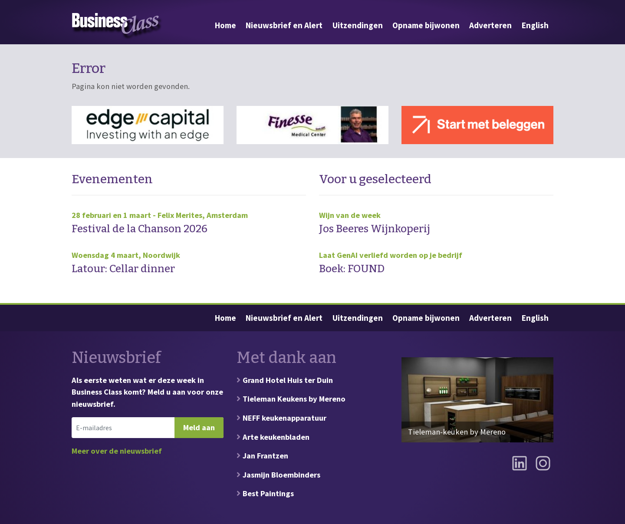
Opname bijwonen (426, 25)
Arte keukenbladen (276, 437)
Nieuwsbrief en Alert (284, 25)
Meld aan (199, 427)
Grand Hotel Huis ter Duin (288, 380)
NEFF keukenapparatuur (284, 418)
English (535, 25)
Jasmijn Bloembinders (281, 475)
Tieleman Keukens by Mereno (294, 399)
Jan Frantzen (265, 456)
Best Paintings (268, 493)
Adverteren (490, 25)
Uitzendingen (357, 25)
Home (225, 25)
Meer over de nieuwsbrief (117, 451)
